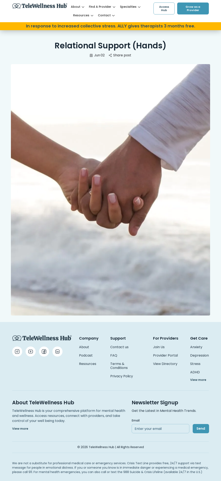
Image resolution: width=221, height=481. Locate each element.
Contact (106, 15)
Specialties (130, 7)
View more (198, 380)
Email (136, 420)
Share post (120, 55)
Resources (83, 15)
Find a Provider (102, 7)
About (77, 7)
